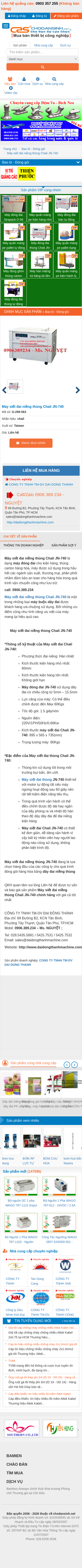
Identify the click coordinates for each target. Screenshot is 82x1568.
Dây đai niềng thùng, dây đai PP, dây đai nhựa (16, 1104)
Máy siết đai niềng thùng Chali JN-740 (32, 153)
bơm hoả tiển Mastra (73, 1161)
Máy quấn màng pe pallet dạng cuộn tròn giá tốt (66, 245)
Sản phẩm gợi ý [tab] (63, 545)
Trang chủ (10, 149)
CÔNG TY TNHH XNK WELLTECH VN (64, 1281)
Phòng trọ (13, 1545)
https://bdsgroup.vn (35, 1545)
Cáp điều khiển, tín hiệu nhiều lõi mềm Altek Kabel (39, 1393)
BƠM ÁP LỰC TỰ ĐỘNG (28, 1161)
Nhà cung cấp (54, 81)
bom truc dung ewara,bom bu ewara (9, 1161)
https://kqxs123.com (61, 1545)
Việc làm (10, 81)
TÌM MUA (14, 1473)
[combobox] (42, 59)
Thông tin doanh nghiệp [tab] (23, 545)
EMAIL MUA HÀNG (30, 443)
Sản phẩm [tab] (20, 45)
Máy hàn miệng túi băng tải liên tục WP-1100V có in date (40, 273)
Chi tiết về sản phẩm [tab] (20, 536)
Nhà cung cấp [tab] (43, 45)
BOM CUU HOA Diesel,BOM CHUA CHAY (52, 1161)
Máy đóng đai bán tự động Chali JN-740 (66, 217)
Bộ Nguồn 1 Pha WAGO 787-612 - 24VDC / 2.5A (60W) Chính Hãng (59, 1203)
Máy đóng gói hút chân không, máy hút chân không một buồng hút (36, 1104)
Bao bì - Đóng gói (33, 149)
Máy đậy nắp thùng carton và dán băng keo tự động (57, 1104)
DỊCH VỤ (14, 1481)
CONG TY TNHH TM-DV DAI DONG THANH (39, 484)
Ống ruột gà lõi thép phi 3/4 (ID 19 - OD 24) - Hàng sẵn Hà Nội (43, 1377)
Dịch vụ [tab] (65, 45)
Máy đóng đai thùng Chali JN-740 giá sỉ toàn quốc (40, 245)
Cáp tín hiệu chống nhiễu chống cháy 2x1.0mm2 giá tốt (42, 1344)
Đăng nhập (17, 16)
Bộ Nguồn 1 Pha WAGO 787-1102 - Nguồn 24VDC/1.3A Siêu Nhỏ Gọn (21, 1239)
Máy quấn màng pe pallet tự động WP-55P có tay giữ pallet (13, 245)
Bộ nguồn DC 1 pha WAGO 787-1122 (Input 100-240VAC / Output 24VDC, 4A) (21, 1203)
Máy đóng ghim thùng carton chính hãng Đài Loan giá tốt (13, 273)
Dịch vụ (37, 81)
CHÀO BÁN (16, 1464)
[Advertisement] (40, 1015)
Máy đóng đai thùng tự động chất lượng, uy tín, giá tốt (13, 302)
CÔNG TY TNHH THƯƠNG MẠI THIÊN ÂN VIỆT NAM (15, 1281)
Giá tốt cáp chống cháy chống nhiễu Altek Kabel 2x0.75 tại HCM (43, 1327)
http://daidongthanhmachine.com (30, 522)
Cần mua (24, 81)
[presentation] (67, 1065)
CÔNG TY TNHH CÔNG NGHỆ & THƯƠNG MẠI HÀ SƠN (65, 1312)
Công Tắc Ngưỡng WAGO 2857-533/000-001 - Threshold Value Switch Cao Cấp (59, 1239)
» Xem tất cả (68, 1321)
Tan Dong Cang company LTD (40, 1281)
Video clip (10, 90)
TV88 (11, 1360)
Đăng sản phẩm (66, 16)
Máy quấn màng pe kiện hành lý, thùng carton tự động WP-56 (66, 273)
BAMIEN (14, 1456)
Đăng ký (39, 16)
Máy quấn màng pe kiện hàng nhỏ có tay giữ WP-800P (40, 217)
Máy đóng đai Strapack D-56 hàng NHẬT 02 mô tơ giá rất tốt (13, 217)
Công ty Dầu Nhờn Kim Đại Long (15, 1312)
